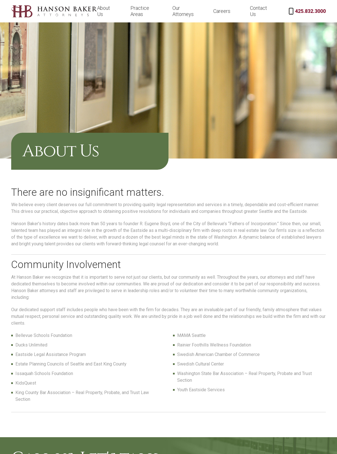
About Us (103, 11)
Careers (221, 11)
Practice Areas (139, 11)
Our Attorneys (183, 11)
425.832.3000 (310, 11)
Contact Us (258, 11)
